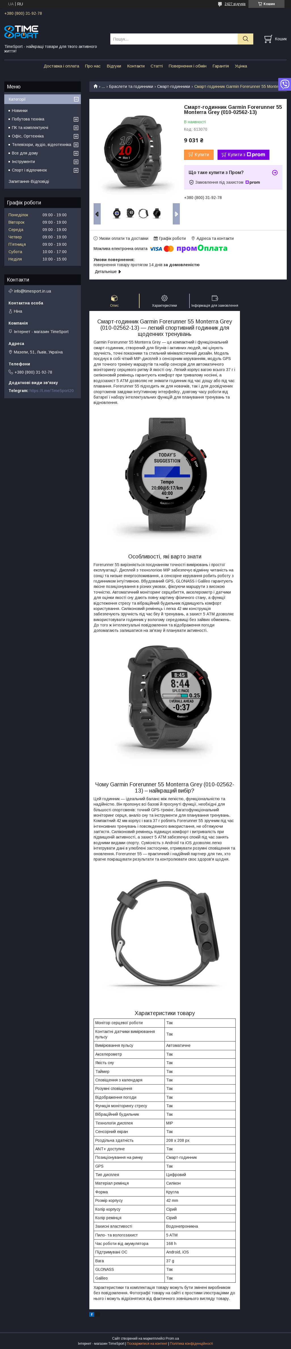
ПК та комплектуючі (30, 127)
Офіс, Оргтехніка (28, 136)
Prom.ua (172, 1338)
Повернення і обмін (187, 65)
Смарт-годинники (173, 86)
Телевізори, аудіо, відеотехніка (41, 144)
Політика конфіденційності (191, 1344)
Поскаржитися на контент (147, 1344)
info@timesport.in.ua (32, 291)
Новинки (20, 110)
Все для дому (25, 153)
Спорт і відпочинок (29, 170)
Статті (157, 65)
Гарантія (220, 65)
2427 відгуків (235, 4)
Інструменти (23, 161)
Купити (202, 154)
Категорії (17, 99)
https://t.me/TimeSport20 (51, 390)
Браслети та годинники (131, 86)
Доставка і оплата (61, 65)
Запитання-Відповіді (29, 181)
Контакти (136, 65)
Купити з (246, 154)
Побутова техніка (28, 119)
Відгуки (114, 65)
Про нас (93, 65)
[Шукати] (245, 39)
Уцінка (241, 65)
